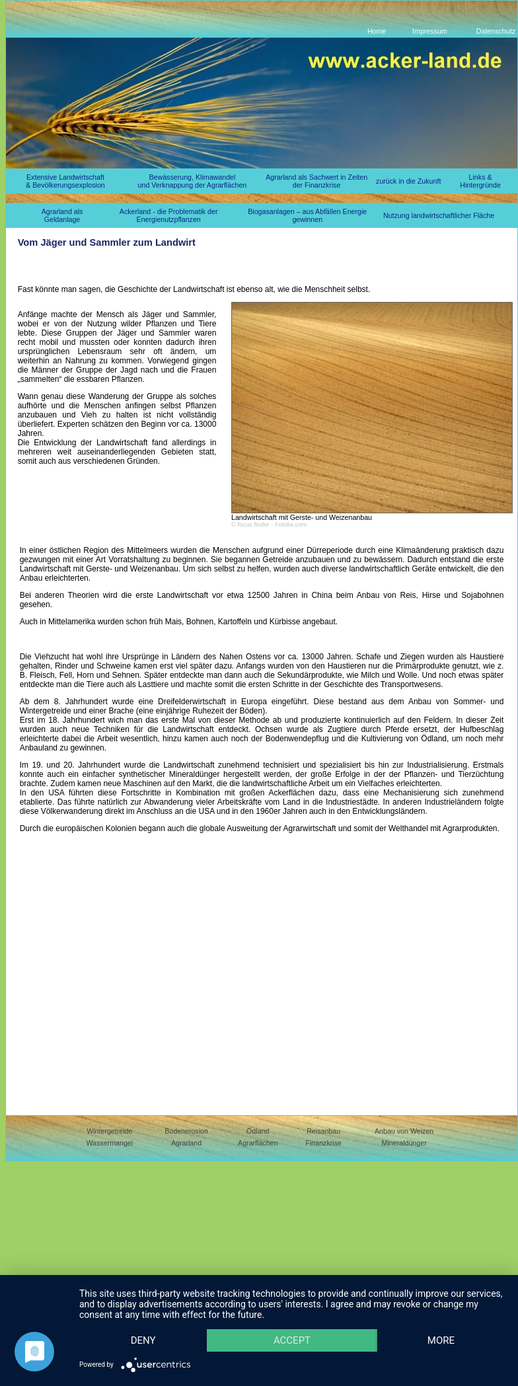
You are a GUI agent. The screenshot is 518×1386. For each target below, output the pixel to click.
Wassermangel (109, 1143)
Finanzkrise (323, 1143)
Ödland (257, 1131)
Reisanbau (323, 1131)
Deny (145, 1317)
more (145, 1340)
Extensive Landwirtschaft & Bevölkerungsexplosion (65, 181)
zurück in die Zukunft (408, 181)
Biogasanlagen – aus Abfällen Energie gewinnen (307, 215)
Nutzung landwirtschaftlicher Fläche (438, 215)
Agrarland (186, 1143)
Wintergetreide (109, 1131)
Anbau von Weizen (404, 1131)
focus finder (253, 524)
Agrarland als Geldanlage (62, 215)
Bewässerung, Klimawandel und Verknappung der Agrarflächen (192, 181)
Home (376, 31)
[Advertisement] (124, 965)
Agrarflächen (258, 1143)
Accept (299, 1317)
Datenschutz (495, 31)
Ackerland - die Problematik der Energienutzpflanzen (169, 215)
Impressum (429, 31)
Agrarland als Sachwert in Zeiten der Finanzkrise (316, 181)
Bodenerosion (186, 1131)
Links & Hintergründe (480, 181)
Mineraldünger (404, 1143)
